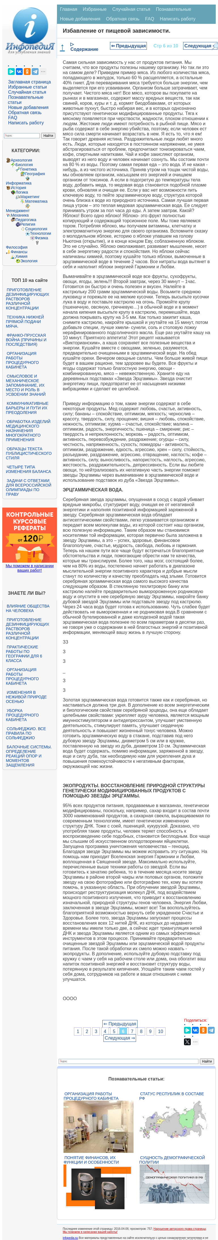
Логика (22, 192)
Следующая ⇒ (200, 45)
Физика (41, 238)
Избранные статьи (27, 87)
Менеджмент (18, 210)
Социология (36, 229)
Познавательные (173, 9)
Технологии (40, 233)
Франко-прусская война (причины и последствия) (26, 340)
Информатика (18, 183)
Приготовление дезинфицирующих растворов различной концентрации (27, 299)
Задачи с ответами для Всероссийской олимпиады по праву (28, 487)
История (18, 187)
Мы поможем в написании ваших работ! (30, 568)
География (35, 173)
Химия (21, 256)
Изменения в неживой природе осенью (26, 697)
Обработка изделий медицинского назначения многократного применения (28, 430)
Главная (68, 9)
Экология (28, 261)
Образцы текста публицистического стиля (29, 453)
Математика (36, 201)
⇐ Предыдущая (128, 45)
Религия (27, 224)
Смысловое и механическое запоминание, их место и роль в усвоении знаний (26, 385)
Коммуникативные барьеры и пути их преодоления (27, 408)
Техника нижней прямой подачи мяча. (25, 321)
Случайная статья (27, 92)
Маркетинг (30, 196)
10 (160, 1031)
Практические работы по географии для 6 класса (24, 654)
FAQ (12, 117)
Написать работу (26, 122)
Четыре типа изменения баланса (28, 469)
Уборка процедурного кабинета (22, 715)
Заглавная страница (29, 81)
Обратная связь (25, 112)
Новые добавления (28, 107)
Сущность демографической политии (172, 1159)
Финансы (19, 252)
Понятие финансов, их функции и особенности (91, 1159)
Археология (21, 160)
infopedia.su (70, 1237)
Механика (20, 215)
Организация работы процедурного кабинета (22, 360)
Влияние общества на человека (28, 608)
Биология (24, 164)
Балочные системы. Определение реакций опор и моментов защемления (29, 756)
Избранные (95, 9)
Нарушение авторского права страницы (180, 1228)
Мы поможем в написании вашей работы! (90, 1231)
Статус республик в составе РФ (171, 1096)
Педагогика (26, 219)
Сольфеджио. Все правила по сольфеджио (26, 733)
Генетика (28, 169)
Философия (16, 247)
